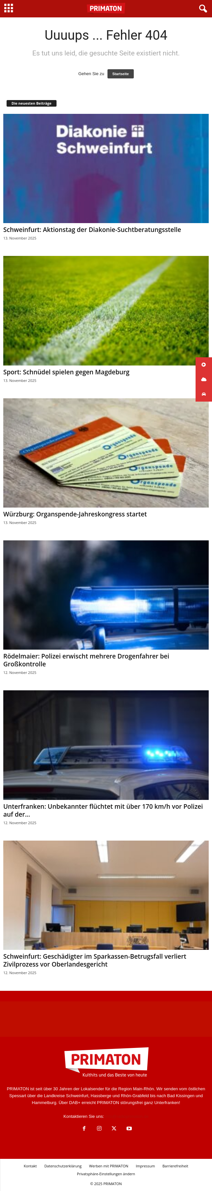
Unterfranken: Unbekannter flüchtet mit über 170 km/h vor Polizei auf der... (103, 810)
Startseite (120, 74)
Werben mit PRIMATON (108, 1165)
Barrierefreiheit (175, 1165)
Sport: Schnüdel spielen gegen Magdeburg (66, 372)
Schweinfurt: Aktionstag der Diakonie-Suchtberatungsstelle (92, 229)
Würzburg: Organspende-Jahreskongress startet (75, 514)
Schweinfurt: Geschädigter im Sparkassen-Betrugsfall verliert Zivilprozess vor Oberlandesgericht (94, 960)
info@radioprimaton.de (127, 1116)
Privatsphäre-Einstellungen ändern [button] (106, 1173)
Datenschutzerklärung (63, 1165)
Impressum (145, 1165)
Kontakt (30, 1165)
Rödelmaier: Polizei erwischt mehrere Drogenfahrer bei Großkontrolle (86, 660)
